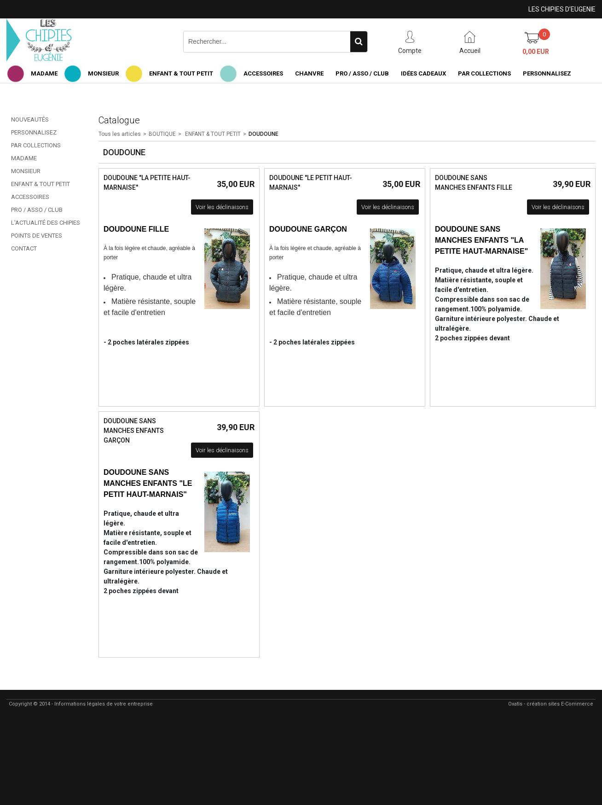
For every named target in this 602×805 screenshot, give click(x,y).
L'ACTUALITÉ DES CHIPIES (45, 222)
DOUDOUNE (263, 134)
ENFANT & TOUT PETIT (181, 73)
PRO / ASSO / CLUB (362, 73)
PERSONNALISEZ (547, 73)
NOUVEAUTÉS (30, 119)
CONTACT (24, 248)
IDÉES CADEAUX (423, 73)
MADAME (44, 73)
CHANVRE (309, 73)
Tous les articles (119, 134)
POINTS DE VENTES (36, 235)
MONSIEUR (103, 73)
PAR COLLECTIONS (484, 73)
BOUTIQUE (162, 134)
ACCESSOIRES (263, 73)
